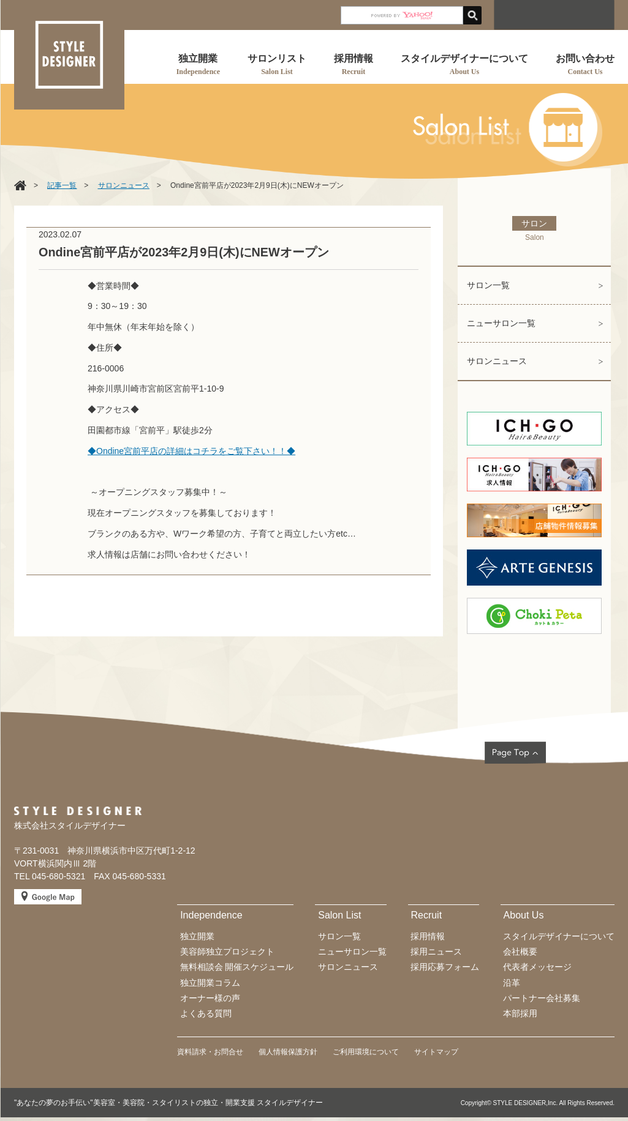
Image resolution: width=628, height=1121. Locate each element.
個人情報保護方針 (288, 1052)
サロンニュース (497, 361)
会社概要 (520, 951)
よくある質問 (206, 1013)
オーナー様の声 (210, 998)
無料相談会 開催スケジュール (237, 967)
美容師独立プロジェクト (227, 951)
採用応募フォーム (444, 967)
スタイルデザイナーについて (559, 936)
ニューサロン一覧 (501, 323)
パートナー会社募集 (541, 998)
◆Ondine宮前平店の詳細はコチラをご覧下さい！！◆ (191, 451)
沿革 (511, 983)
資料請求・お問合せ (210, 1052)
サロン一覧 (488, 285)
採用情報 (427, 936)
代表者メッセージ (537, 967)
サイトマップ (436, 1052)
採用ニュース (436, 951)
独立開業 (197, 936)
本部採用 (520, 1013)
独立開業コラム (210, 983)
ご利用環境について (366, 1052)
